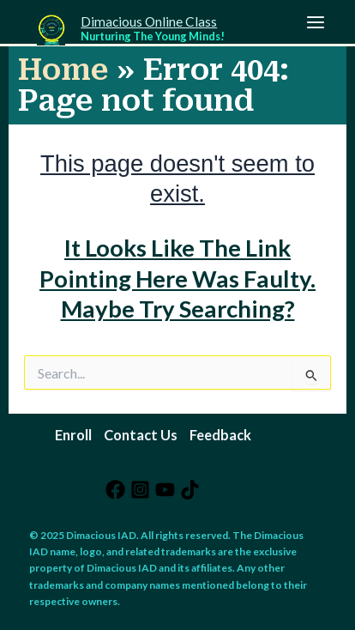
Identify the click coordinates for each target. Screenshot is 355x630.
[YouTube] (165, 490)
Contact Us (141, 435)
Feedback (220, 435)
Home (63, 69)
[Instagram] (140, 490)
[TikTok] (190, 490)
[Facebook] (115, 490)
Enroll (73, 435)
